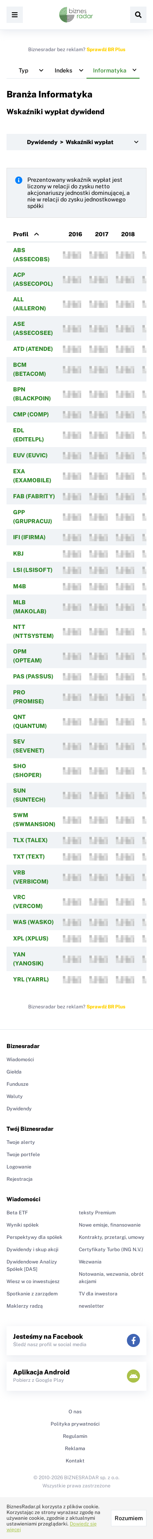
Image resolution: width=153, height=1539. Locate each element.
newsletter (91, 1306)
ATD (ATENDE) (33, 349)
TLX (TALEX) (30, 840)
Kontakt (75, 1461)
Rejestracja (20, 1179)
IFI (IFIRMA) (29, 537)
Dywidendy (19, 1109)
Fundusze (18, 1084)
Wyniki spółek (23, 1225)
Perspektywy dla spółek (34, 1237)
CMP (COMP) (31, 414)
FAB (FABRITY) (34, 496)
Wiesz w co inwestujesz (33, 1281)
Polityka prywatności (75, 1424)
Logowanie (19, 1167)
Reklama (75, 1448)
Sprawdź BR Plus (105, 49)
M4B (19, 586)
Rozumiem (129, 1518)
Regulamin (75, 1436)
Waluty (15, 1096)
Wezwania (90, 1262)
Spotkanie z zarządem (32, 1294)
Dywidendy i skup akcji (32, 1249)
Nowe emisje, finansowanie (110, 1225)
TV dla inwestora (98, 1294)
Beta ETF (17, 1213)
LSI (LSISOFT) (33, 570)
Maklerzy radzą (25, 1306)
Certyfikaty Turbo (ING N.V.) (111, 1249)
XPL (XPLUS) (31, 938)
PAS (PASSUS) (33, 676)
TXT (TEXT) (29, 856)
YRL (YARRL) (31, 979)
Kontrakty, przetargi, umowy (111, 1237)
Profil (21, 234)
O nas (75, 1412)
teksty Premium (97, 1213)
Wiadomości (20, 1059)
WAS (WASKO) (33, 922)
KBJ (18, 553)
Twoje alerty (21, 1142)
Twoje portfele (23, 1154)
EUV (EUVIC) (30, 455)
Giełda (14, 1072)
